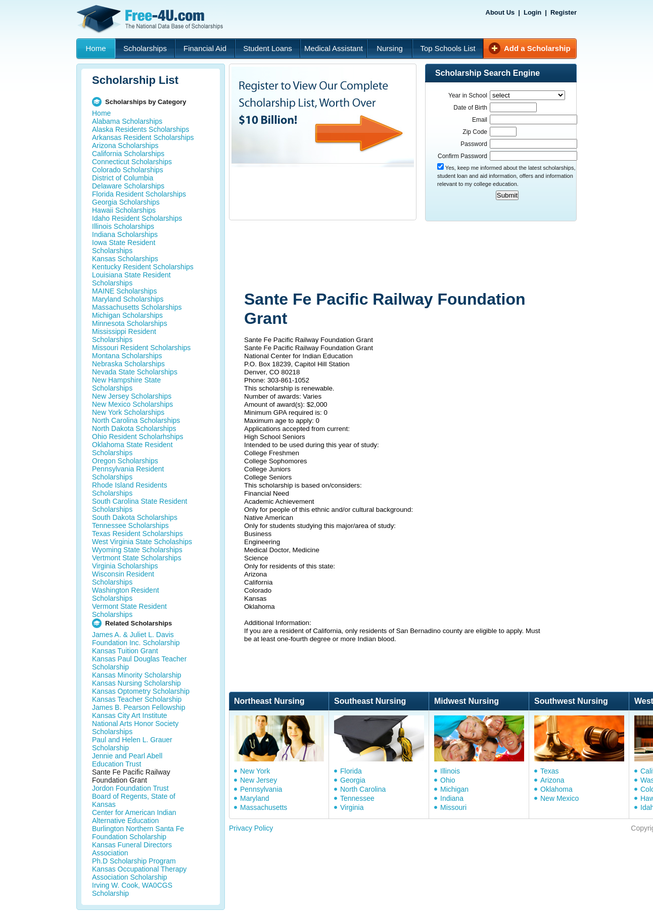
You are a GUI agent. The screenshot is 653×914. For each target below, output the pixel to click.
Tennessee (357, 798)
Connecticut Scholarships (132, 162)
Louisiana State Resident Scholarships (131, 279)
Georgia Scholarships (126, 202)
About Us (500, 12)
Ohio (447, 780)
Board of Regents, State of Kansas (133, 800)
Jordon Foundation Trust (130, 788)
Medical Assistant (333, 48)
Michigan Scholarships (127, 315)
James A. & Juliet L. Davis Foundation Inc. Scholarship (136, 639)
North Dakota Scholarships (134, 428)
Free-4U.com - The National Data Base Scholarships (151, 19)
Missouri (453, 807)
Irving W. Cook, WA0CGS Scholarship (132, 889)
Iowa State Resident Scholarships (123, 246)
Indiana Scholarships (125, 234)
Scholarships (145, 48)
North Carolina (363, 789)
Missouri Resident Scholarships (141, 348)
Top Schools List (447, 48)
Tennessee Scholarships (130, 525)
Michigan (454, 789)
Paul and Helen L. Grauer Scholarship (132, 744)
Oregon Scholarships (125, 461)
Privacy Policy (251, 828)
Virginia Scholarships (125, 566)
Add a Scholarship (537, 48)
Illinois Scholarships (123, 226)
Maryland (254, 798)
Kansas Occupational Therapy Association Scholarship (139, 873)
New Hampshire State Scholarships (126, 384)
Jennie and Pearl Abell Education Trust (127, 760)
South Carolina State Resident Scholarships (139, 505)
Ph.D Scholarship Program (134, 861)
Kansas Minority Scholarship (136, 675)
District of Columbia (122, 178)
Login (532, 12)
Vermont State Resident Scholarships (129, 610)
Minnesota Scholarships (129, 323)
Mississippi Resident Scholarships (124, 335)
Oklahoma (556, 789)
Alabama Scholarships (127, 121)
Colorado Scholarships (127, 170)
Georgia (352, 780)
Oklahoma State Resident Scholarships (132, 449)
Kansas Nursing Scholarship (136, 683)
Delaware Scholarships (128, 186)
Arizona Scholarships (125, 145)
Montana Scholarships (127, 356)
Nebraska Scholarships (128, 364)
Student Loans (267, 48)
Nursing (390, 48)
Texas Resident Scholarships (137, 534)
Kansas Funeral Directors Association (132, 849)
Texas (549, 771)
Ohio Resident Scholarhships (137, 436)
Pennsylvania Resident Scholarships (128, 473)
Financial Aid (204, 48)
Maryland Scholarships (128, 299)
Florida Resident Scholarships (139, 194)
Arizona (552, 780)
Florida (351, 771)
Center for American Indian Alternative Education (134, 816)
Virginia (351, 807)
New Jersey (258, 780)
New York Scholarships (128, 412)
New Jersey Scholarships (131, 396)
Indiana (451, 798)
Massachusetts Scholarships (136, 307)
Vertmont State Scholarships (136, 558)
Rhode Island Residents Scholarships (129, 489)
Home (95, 48)
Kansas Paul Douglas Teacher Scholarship (139, 663)
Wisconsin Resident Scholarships (123, 578)
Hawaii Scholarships (124, 210)
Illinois (450, 771)
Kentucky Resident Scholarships (143, 267)
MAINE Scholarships (124, 291)
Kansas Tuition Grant (125, 651)
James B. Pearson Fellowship (138, 707)
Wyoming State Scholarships (137, 550)
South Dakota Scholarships (134, 517)
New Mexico (559, 798)
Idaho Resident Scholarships (137, 218)
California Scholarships (128, 154)
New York (255, 771)
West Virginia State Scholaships (142, 542)
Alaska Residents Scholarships (140, 129)
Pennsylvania (261, 789)
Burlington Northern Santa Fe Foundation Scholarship (138, 833)
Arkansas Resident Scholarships (143, 137)
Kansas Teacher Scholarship (136, 699)
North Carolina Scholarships (136, 420)
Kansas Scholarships (125, 259)
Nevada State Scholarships (134, 372)
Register (563, 12)
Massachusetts (263, 807)
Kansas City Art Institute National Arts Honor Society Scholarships (135, 723)
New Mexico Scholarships (132, 404)
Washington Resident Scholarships (125, 594)
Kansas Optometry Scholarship (141, 691)
